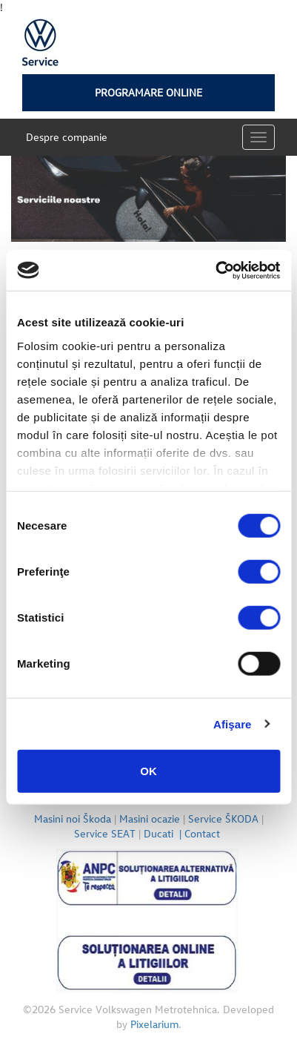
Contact (203, 833)
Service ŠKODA (223, 818)
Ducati (164, 833)
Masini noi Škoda (72, 818)
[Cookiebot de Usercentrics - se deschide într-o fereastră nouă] (215, 270)
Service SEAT (105, 833)
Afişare (232, 723)
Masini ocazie (149, 818)
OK (148, 771)
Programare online (148, 92)
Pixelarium (154, 1024)
